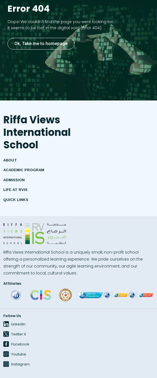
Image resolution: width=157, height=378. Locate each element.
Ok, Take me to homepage (41, 43)
